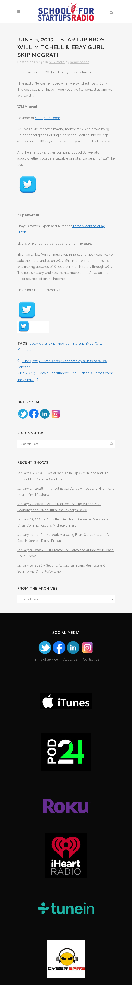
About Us (70, 659)
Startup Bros (83, 343)
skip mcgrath (60, 343)
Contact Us (91, 659)
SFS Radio (57, 62)
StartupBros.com (47, 118)
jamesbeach (79, 62)
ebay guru (38, 343)
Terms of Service (45, 659)
